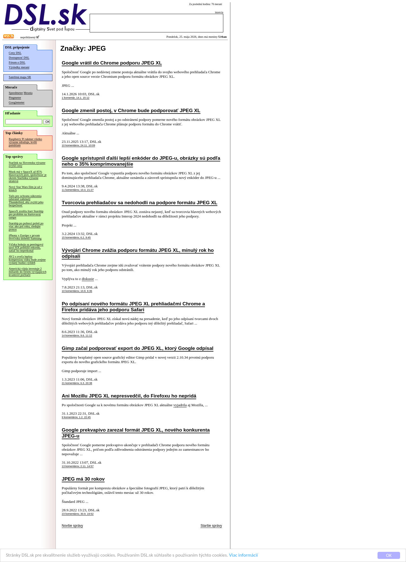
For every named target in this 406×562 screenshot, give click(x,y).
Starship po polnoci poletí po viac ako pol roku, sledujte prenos (26, 226)
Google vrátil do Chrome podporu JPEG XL (112, 63)
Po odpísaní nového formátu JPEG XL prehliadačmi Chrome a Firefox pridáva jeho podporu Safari (133, 306)
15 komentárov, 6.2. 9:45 (76, 237)
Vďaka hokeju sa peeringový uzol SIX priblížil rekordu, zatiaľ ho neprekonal (26, 247)
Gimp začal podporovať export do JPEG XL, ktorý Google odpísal (137, 348)
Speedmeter (16, 92)
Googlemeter (17, 102)
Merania (28, 93)
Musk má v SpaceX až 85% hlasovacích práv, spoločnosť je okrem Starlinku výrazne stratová (28, 176)
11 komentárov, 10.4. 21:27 (78, 189)
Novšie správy (72, 526)
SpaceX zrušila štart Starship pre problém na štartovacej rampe (26, 214)
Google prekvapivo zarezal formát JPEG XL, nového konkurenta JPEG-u (136, 433)
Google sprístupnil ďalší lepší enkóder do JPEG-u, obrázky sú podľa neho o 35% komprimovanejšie (141, 161)
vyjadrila (180, 405)
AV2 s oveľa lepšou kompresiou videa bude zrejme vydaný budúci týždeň (27, 259)
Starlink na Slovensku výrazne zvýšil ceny (27, 164)
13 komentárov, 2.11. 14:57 (78, 466)
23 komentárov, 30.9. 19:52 (78, 513)
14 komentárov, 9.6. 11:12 (77, 335)
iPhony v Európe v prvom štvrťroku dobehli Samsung (25, 237)
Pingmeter (15, 97)
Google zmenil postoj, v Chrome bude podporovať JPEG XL (131, 110)
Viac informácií (243, 556)
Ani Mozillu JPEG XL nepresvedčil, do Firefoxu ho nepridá (129, 396)
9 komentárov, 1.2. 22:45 (76, 417)
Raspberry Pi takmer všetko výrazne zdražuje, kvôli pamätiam (25, 142)
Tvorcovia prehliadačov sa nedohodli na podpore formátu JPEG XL (139, 202)
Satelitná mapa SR (20, 77)
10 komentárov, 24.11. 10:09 (78, 145)
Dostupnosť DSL (19, 57)
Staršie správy (211, 526)
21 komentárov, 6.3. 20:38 (77, 383)
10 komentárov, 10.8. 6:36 (77, 291)
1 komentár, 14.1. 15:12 (75, 97)
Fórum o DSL (17, 62)
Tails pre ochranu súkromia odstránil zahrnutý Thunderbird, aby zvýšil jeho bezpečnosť (26, 200)
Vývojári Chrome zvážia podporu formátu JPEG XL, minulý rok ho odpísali (138, 253)
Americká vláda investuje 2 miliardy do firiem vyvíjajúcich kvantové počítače (27, 271)
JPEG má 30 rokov (83, 479)
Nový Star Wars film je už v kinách (25, 188)
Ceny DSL (15, 52)
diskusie (88, 279)
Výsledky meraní (19, 67)
